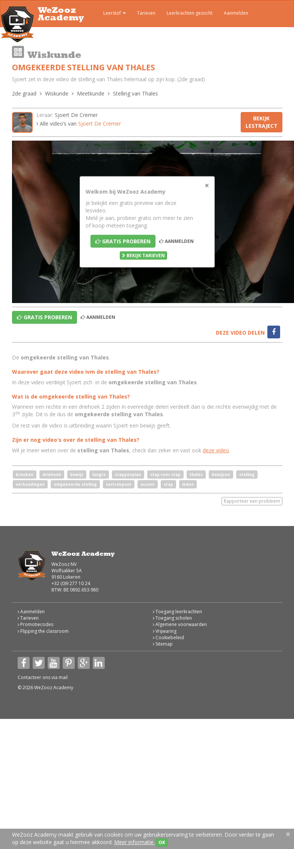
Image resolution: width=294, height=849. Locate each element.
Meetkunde (90, 93)
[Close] (207, 186)
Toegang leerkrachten (177, 611)
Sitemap (163, 644)
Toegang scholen (172, 618)
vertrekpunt (118, 484)
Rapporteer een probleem (252, 501)
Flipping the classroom (43, 631)
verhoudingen (30, 484)
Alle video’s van (78, 123)
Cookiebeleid (168, 637)
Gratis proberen (123, 241)
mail (63, 677)
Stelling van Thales (135, 93)
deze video (216, 450)
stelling (247, 474)
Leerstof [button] (109, 13)
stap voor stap (165, 474)
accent (147, 484)
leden (188, 484)
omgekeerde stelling (75, 484)
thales (196, 474)
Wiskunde (56, 93)
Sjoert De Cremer (76, 114)
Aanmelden (236, 13)
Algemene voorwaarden (180, 624)
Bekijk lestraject (261, 122)
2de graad (24, 93)
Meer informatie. (134, 842)
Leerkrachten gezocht (190, 13)
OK (161, 842)
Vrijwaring (164, 631)
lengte (99, 474)
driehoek (51, 474)
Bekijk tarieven (143, 255)
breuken (24, 474)
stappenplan (128, 474)
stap (168, 484)
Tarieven (146, 13)
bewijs (76, 474)
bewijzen (221, 474)
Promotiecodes (35, 624)
